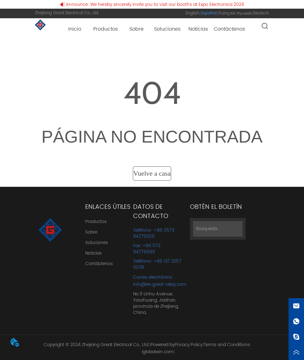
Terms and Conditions (227, 344)
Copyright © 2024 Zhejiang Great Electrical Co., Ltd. (96, 344)
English (192, 13)
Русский (244, 13)
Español (209, 13)
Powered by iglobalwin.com (158, 348)
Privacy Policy (188, 344)
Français (226, 13)
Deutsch (261, 13)
